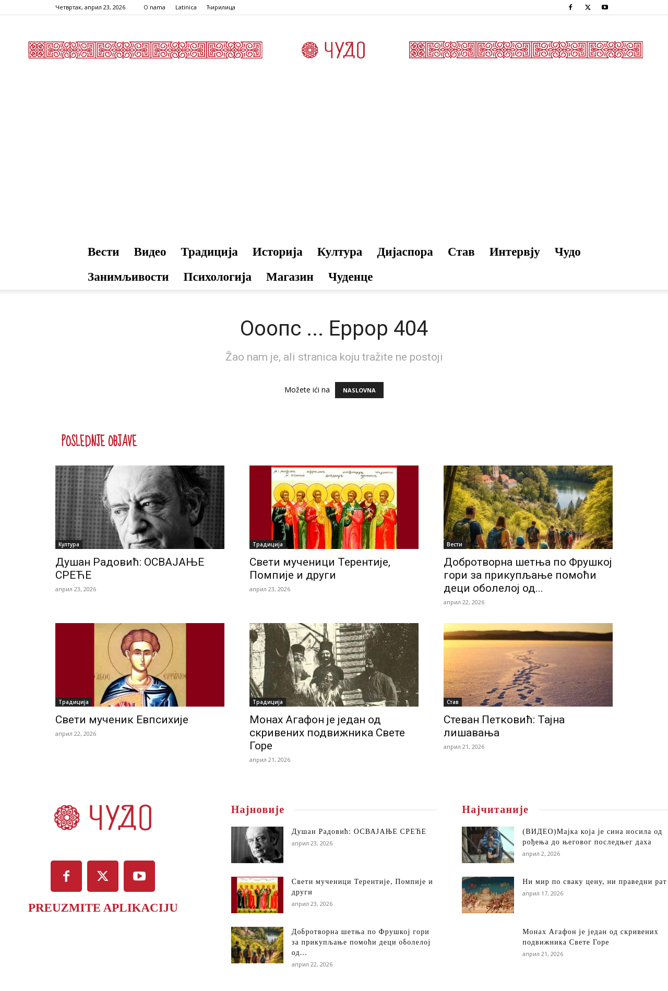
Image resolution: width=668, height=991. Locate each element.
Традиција (209, 251)
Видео (150, 251)
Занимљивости (128, 276)
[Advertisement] (334, 161)
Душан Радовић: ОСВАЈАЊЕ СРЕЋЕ (359, 831)
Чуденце (350, 276)
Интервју (515, 251)
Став (461, 251)
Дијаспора (405, 251)
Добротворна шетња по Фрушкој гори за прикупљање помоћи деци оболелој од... (528, 575)
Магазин (290, 276)
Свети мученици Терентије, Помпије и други (319, 568)
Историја (278, 251)
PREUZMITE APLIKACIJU (103, 907)
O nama (154, 7)
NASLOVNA (359, 390)
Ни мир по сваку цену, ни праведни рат (594, 882)
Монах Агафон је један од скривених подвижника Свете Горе (327, 732)
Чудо (568, 251)
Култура (340, 251)
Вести (104, 251)
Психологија (218, 276)
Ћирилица (221, 7)
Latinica (186, 7)
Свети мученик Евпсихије (121, 719)
